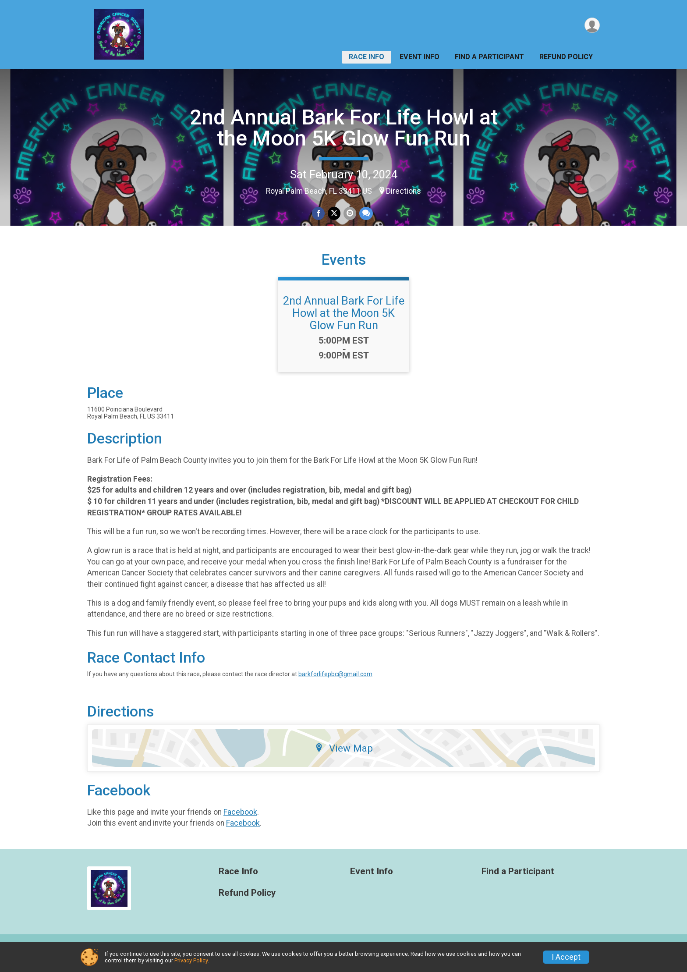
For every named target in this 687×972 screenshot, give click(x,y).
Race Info (366, 57)
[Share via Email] (349, 213)
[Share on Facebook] (318, 213)
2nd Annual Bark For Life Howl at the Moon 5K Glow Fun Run (344, 128)
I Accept (566, 957)
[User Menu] (592, 26)
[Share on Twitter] (334, 213)
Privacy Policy (191, 960)
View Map (344, 758)
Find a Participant (489, 57)
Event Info (419, 57)
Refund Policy (566, 57)
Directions (403, 191)
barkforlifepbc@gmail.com (335, 684)
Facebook (240, 822)
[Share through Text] (365, 213)
